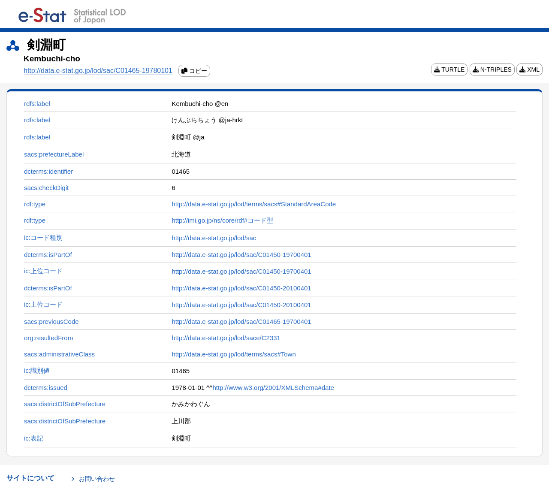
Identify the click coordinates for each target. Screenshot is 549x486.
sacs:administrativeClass (59, 354)
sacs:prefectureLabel (54, 154)
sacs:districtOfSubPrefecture (65, 404)
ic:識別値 (37, 370)
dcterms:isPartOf (48, 254)
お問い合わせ (97, 479)
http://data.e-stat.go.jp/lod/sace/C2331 (226, 337)
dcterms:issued (45, 387)
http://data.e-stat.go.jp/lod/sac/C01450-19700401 (241, 254)
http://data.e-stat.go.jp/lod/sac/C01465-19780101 (98, 70)
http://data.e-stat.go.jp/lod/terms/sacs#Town (234, 354)
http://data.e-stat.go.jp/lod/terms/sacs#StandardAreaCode (254, 204)
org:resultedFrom (48, 337)
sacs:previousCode (51, 321)
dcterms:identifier (48, 171)
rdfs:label (37, 103)
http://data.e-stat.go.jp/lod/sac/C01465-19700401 (241, 321)
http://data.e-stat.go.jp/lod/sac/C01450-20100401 (241, 288)
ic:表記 (33, 438)
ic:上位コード (43, 271)
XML (529, 69)
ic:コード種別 (43, 237)
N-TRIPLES (492, 69)
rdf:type (34, 204)
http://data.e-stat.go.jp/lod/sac (214, 237)
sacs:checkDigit (46, 187)
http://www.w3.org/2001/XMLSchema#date (273, 387)
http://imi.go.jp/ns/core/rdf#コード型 (222, 220)
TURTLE (449, 69)
